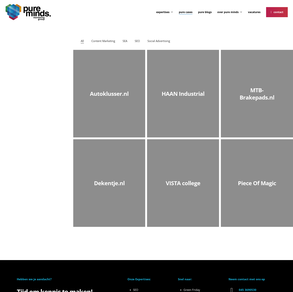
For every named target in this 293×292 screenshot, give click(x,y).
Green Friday (191, 290)
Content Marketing (103, 41)
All (82, 41)
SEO (137, 41)
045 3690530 (247, 290)
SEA (125, 41)
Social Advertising (158, 41)
